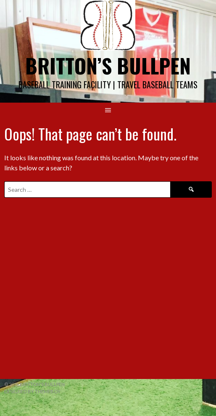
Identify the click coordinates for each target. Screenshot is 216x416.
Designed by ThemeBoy (32, 391)
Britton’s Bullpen (108, 65)
